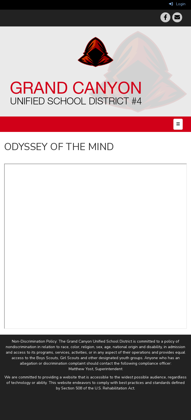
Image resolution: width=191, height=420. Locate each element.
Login (177, 4)
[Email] (177, 17)
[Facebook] (165, 17)
